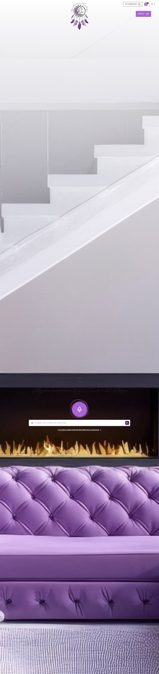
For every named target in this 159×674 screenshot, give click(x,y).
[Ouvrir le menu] (143, 14)
